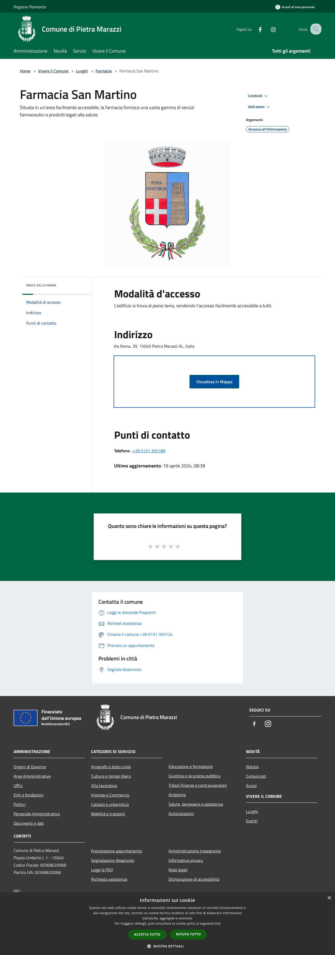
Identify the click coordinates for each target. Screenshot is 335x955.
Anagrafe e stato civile (111, 767)
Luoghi (82, 71)
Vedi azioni (259, 107)
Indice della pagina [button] (41, 285)
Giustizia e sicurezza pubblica (194, 776)
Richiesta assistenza (109, 879)
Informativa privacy (186, 860)
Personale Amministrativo (37, 814)
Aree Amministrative (32, 776)
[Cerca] (315, 29)
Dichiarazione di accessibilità (194, 879)
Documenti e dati (29, 823)
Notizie (252, 767)
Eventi (252, 821)
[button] (167, 946)
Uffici (18, 785)
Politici (20, 804)
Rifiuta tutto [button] (188, 934)
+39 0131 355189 (149, 451)
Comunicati (256, 776)
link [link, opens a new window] (218, 923)
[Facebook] (255, 28)
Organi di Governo (30, 767)
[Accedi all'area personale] (295, 7)
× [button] (329, 898)
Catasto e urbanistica (110, 804)
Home (25, 71)
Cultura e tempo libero (111, 776)
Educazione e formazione (191, 766)
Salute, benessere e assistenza (196, 804)
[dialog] (167, 923)
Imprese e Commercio (110, 795)
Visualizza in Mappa (214, 381)
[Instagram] (268, 28)
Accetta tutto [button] (147, 934)
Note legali (178, 870)
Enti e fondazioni (28, 795)
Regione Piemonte (30, 7)
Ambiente (177, 795)
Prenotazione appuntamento (116, 851)
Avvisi (251, 785)
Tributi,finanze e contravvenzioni (198, 785)
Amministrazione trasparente (195, 851)
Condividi (258, 96)
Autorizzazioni (181, 813)
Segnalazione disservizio (112, 860)
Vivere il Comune (53, 71)
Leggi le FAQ (102, 870)
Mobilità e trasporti (108, 814)
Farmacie (104, 71)
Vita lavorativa (104, 785)
